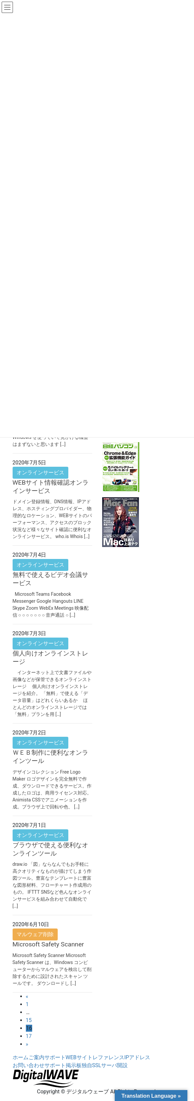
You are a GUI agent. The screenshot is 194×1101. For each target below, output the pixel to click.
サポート (55, 1057)
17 (29, 1036)
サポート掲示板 (63, 1065)
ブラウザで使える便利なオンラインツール (50, 849)
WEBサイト (79, 1057)
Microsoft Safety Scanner (48, 944)
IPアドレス (137, 1057)
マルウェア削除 (35, 934)
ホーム (21, 1057)
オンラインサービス (40, 472)
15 (29, 1020)
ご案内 (36, 1057)
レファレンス (108, 1057)
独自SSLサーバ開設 (105, 1065)
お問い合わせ (28, 1065)
